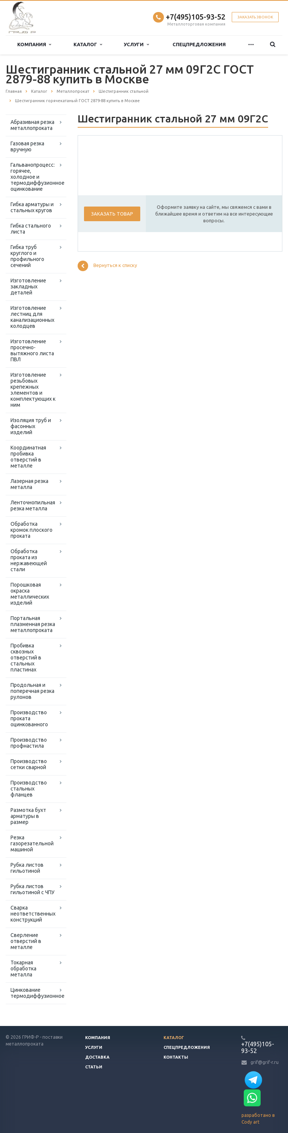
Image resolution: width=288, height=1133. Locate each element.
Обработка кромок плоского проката (31, 530)
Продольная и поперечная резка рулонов (32, 691)
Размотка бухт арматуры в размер (28, 816)
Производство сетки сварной (28, 764)
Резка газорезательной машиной (32, 843)
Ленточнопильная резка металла (32, 505)
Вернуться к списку (107, 266)
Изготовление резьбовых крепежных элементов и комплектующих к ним (33, 390)
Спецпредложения (199, 44)
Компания (34, 44)
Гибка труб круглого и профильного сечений (27, 256)
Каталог (88, 44)
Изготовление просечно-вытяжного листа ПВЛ (32, 350)
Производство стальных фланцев (28, 789)
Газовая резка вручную (27, 146)
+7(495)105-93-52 (195, 17)
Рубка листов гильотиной (27, 868)
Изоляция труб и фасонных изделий (30, 426)
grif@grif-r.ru (264, 1062)
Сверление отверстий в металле (25, 941)
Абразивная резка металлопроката (32, 125)
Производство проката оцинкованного (29, 718)
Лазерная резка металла (29, 484)
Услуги (136, 44)
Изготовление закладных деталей (28, 287)
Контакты (176, 1057)
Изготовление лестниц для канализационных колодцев (32, 317)
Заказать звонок (255, 17)
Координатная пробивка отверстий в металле (28, 457)
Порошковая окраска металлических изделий (29, 594)
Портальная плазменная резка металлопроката (32, 624)
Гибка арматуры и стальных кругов (32, 207)
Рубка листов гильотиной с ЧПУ (32, 889)
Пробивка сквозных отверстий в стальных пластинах (25, 658)
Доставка (97, 1057)
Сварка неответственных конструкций (33, 914)
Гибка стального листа (30, 229)
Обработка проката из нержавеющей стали (28, 560)
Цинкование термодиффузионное (37, 993)
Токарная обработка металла (23, 969)
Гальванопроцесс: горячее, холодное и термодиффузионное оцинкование (37, 177)
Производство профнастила (28, 743)
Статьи (93, 1067)
